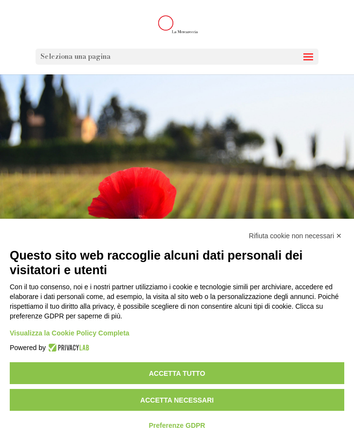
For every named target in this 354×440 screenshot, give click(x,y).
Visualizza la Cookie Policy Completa (70, 333)
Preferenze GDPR (177, 425)
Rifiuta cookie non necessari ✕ (295, 236)
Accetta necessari (177, 400)
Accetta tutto (177, 373)
